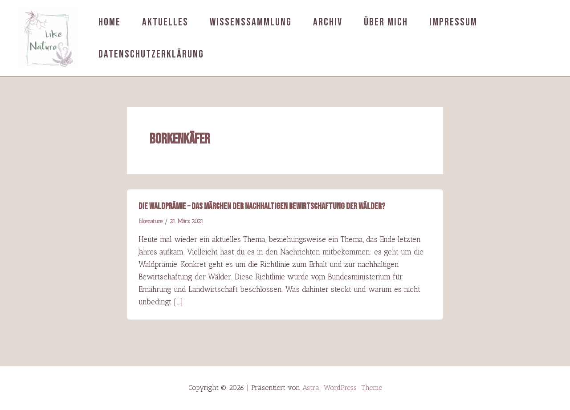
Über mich (386, 22)
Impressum (453, 22)
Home (109, 22)
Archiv (327, 22)
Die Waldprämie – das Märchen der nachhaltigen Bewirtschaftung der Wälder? (261, 206)
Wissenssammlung (251, 22)
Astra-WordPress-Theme (342, 387)
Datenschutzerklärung (151, 54)
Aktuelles (165, 22)
